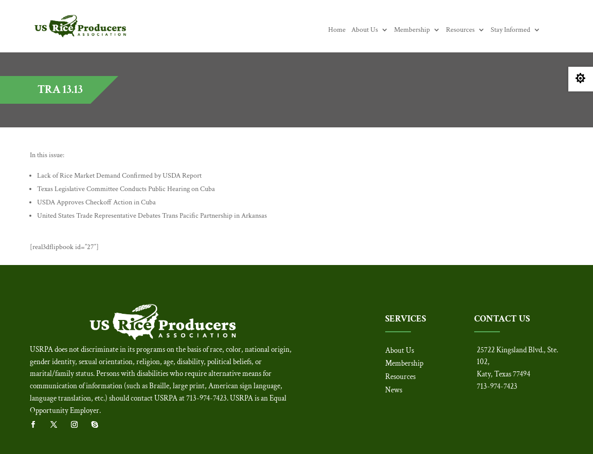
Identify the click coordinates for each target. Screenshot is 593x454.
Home (337, 30)
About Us (364, 30)
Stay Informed (510, 30)
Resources (460, 30)
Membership (412, 30)
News (393, 390)
